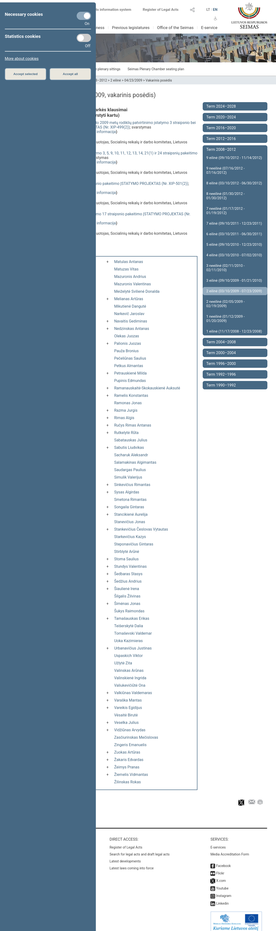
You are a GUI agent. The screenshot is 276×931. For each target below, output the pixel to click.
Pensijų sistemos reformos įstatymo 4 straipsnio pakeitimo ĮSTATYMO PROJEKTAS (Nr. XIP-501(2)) (103, 183)
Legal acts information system (106, 9)
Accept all (70, 74)
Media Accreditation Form (229, 849)
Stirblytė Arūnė (126, 551)
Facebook (223, 861)
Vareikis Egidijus (128, 707)
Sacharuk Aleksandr (131, 455)
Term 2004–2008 (221, 342)
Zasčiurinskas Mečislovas (136, 737)
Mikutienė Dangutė (130, 306)
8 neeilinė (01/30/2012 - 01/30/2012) (225, 196)
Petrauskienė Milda (130, 373)
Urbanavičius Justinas (133, 648)
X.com (221, 876)
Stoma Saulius (126, 559)
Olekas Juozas (126, 336)
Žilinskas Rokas (127, 782)
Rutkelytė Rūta (126, 432)
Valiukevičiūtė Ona (129, 685)
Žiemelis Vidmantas (131, 774)
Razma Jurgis (125, 410)
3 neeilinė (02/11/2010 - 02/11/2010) (225, 267)
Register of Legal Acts (160, 9)
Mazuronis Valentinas (132, 284)
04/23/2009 (133, 80)
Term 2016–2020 (221, 128)
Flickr (220, 868)
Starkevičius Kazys (130, 536)
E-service (209, 27)
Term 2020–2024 (221, 117)
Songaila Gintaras (129, 507)
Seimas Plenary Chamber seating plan (156, 69)
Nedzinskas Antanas (131, 328)
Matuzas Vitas (126, 269)
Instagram (223, 891)
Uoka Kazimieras (128, 640)
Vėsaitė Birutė (126, 715)
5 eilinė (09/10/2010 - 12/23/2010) (234, 244)
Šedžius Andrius (128, 581)
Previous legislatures (131, 27)
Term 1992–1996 (221, 374)
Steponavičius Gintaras (133, 544)
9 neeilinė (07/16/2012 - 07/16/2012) (225, 170)
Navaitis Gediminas (130, 321)
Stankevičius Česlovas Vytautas (141, 529)
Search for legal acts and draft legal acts (139, 849)
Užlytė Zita (123, 663)
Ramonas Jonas (128, 403)
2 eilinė (115, 80)
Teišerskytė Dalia (128, 626)
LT (208, 9)
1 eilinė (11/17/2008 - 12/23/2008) (234, 331)
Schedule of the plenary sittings (97, 69)
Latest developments (125, 856)
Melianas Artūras (128, 299)
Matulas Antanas (128, 261)
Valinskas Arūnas (129, 670)
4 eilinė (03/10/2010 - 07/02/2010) (234, 255)
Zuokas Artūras (127, 752)
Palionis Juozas (127, 343)
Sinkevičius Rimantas (132, 484)
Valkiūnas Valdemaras (133, 693)
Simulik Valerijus (128, 477)
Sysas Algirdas (126, 492)
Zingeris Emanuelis (130, 745)
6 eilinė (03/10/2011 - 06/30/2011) (234, 234)
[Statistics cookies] (84, 38)
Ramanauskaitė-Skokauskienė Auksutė (147, 388)
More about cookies (22, 58)
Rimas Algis (124, 418)
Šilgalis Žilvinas (127, 596)
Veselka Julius (126, 722)
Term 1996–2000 (221, 363)
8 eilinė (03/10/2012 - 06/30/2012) (234, 183)
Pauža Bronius (126, 351)
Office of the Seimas (175, 27)
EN (215, 9)
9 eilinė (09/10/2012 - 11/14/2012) (234, 158)
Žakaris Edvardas (128, 759)
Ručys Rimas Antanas (132, 425)
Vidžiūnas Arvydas (129, 730)
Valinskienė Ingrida (130, 678)
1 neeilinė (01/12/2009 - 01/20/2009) (225, 318)
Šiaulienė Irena (126, 588)
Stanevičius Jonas (129, 522)
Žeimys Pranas (126, 767)
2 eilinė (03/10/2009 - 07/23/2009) (234, 291)
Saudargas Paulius (130, 470)
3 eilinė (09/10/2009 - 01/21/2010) (234, 280)
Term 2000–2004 (221, 353)
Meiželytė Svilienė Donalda (136, 291)
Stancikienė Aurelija (131, 514)
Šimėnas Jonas (127, 603)
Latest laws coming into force (131, 863)
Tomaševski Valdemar (133, 633)
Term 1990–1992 (221, 385)
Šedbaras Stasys (128, 574)
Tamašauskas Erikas (131, 618)
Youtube (222, 883)
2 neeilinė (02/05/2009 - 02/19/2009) (225, 303)
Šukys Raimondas (129, 611)
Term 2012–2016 (221, 138)
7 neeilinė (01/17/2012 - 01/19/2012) (225, 210)
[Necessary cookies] (84, 16)
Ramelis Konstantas (131, 395)
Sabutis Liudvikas (129, 447)
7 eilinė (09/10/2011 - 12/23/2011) (234, 223)
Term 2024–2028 (221, 106)
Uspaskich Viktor (128, 655)
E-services (218, 842)
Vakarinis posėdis (159, 80)
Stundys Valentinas (130, 566)
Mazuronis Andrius (130, 276)
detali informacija (101, 131)
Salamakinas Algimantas (135, 462)
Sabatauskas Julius (130, 440)
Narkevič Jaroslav (129, 313)
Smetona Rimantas (130, 499)
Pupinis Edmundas (130, 380)
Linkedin (222, 899)
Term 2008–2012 (221, 149)
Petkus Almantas (128, 365)
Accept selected (25, 74)
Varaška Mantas (128, 700)
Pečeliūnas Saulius (130, 358)
